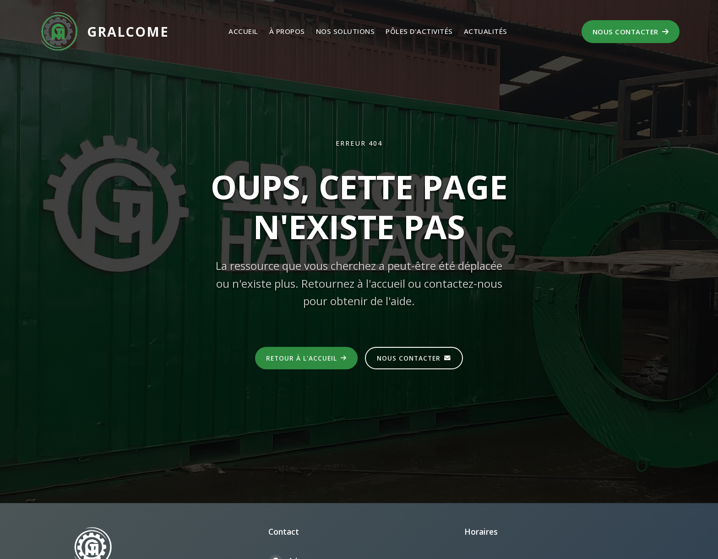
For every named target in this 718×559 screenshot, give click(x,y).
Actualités (485, 31)
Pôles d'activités (419, 31)
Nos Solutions (345, 31)
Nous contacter (631, 31)
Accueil (243, 31)
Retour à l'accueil (306, 358)
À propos (287, 31)
